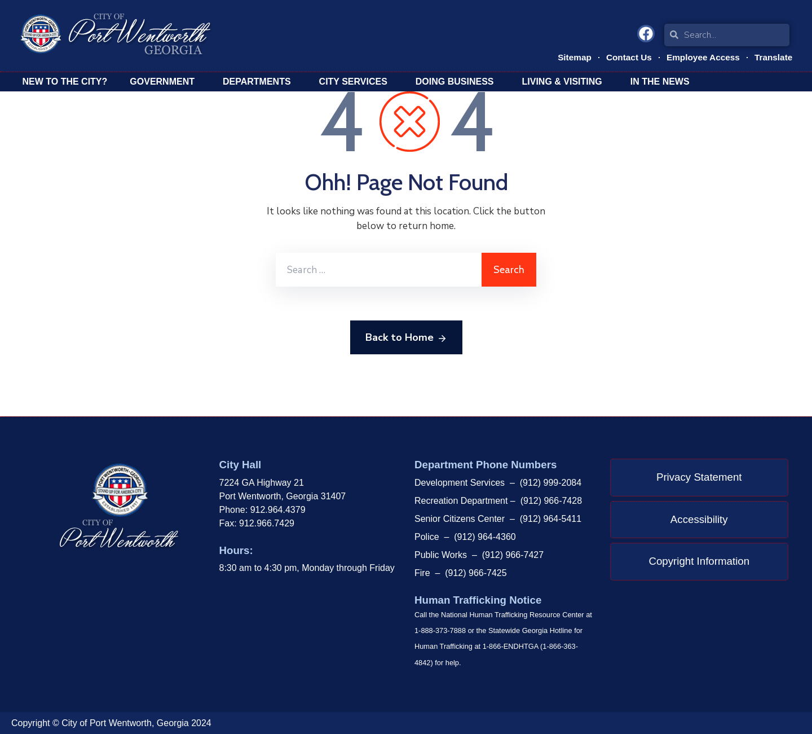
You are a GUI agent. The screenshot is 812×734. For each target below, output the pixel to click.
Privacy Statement (699, 477)
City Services (356, 81)
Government (165, 81)
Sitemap (570, 56)
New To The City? (65, 81)
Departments (260, 81)
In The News (662, 81)
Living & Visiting (565, 81)
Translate (772, 56)
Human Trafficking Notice (477, 600)
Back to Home (406, 338)
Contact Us (625, 56)
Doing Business (458, 81)
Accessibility (699, 519)
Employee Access (701, 56)
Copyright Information (698, 561)
